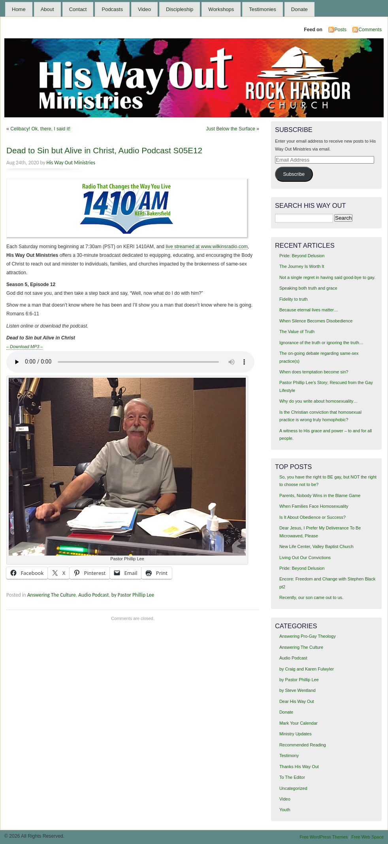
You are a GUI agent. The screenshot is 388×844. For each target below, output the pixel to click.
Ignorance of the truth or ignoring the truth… (321, 342)
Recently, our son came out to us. (311, 597)
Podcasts (112, 9)
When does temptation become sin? (313, 371)
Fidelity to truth (293, 299)
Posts (340, 29)
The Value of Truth (297, 331)
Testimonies (262, 9)
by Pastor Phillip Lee (132, 595)
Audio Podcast (93, 595)
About (47, 9)
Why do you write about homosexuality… (318, 401)
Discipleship (179, 9)
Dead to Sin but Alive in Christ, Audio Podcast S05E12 (104, 150)
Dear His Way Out (296, 701)
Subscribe (294, 174)
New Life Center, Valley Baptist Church (316, 546)
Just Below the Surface (230, 129)
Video (144, 9)
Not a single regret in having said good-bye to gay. (327, 277)
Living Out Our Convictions (305, 557)
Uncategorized (293, 788)
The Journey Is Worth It (301, 266)
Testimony (289, 755)
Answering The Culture (51, 595)
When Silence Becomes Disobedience (315, 320)
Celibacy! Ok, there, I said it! (40, 129)
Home (19, 9)
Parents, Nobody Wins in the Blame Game (319, 495)
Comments (370, 29)
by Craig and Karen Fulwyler (306, 669)
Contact (78, 9)
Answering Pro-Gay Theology (307, 636)
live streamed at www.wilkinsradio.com (206, 246)
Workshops (221, 9)
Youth (284, 809)
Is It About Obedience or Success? (312, 517)
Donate (299, 9)
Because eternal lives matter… (308, 309)
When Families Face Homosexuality (313, 506)
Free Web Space (367, 837)
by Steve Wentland (297, 690)
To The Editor (292, 777)
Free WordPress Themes (323, 837)
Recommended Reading (302, 744)
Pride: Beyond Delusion (301, 255)
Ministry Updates (295, 733)
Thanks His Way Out (299, 766)
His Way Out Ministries (71, 162)
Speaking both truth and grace (308, 288)
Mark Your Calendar (298, 723)
